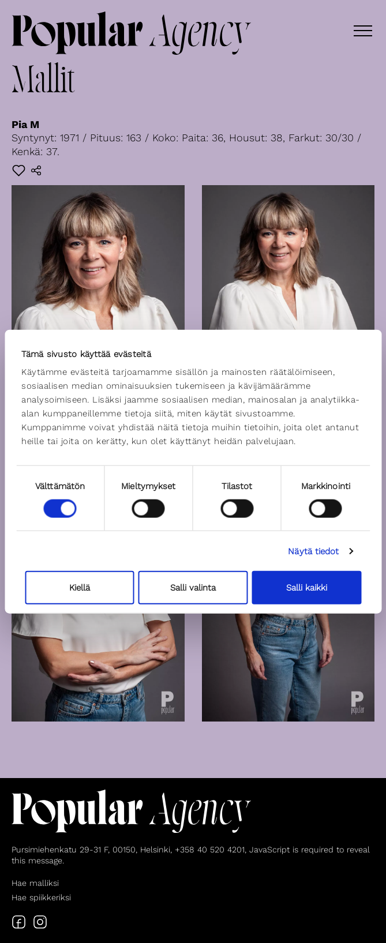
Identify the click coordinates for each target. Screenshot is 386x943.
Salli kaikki (306, 588)
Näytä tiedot (313, 551)
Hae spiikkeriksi (41, 897)
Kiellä (79, 588)
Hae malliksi (35, 883)
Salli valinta (193, 588)
